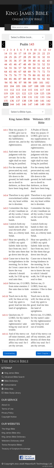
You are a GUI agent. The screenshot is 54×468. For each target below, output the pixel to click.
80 (34, 75)
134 (48, 97)
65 (10, 71)
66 (15, 71)
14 (6, 53)
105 (18, 86)
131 (30, 97)
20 (34, 53)
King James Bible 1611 (11, 433)
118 (48, 89)
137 (18, 100)
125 (42, 93)
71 (39, 71)
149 (42, 104)
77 (20, 75)
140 (36, 100)
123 (30, 93)
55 (10, 67)
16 (15, 53)
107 (30, 86)
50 (34, 64)
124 (36, 93)
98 (25, 82)
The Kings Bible (8, 429)
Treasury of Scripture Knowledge (16, 449)
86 (15, 78)
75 (10, 75)
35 (10, 60)
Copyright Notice (9, 417)
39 (29, 60)
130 (24, 97)
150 (48, 104)
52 (44, 64)
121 (18, 93)
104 (12, 86)
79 (29, 75)
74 (6, 75)
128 (12, 97)
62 (44, 67)
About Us (6, 405)
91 (39, 78)
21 (39, 53)
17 (20, 53)
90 (34, 78)
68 (25, 71)
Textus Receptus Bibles (12, 445)
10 (35, 49)
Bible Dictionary (10, 381)
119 (5, 93)
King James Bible (11, 373)
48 (25, 64)
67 (20, 71)
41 (39, 60)
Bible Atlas (8, 389)
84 (6, 78)
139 (30, 100)
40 (34, 60)
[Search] (25, 27)
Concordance (9, 385)
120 (11, 93)
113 (18, 89)
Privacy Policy (7, 413)
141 (42, 100)
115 (30, 89)
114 (24, 89)
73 (48, 71)
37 (20, 60)
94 (6, 82)
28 (25, 57)
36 (15, 60)
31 (39, 57)
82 (44, 75)
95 (11, 82)
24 (6, 57)
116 (36, 89)
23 (48, 53)
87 (20, 78)
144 (12, 104)
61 (39, 67)
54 (6, 67)
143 (5, 104)
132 (36, 97)
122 (24, 93)
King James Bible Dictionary (13, 437)
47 (20, 64)
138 (24, 100)
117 (42, 89)
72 (44, 71)
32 (44, 57)
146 (24, 104)
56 (15, 67)
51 (39, 64)
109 (42, 86)
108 (36, 86)
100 (35, 82)
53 (48, 64)
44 (6, 64)
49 (29, 64)
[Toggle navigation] (51, 2)
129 (18, 97)
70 (34, 71)
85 (10, 78)
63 (48, 67)
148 (36, 104)
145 (18, 104)
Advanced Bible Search (13, 377)
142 (48, 100)
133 (42, 97)
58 (25, 67)
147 (30, 104)
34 (6, 60)
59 (29, 67)
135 (5, 100)
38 (25, 60)
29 (29, 57)
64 (6, 71)
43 (48, 60)
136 (12, 100)
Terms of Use (7, 409)
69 (29, 71)
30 (34, 57)
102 (47, 82)
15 (10, 53)
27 (20, 57)
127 (5, 97)
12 (45, 49)
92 (44, 78)
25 (10, 57)
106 (24, 86)
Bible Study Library (11, 393)
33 (48, 57)
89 (29, 78)
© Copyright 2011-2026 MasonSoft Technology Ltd (27, 463)
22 (44, 53)
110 (48, 86)
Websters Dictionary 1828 (13, 441)
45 (10, 64)
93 (48, 78)
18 (25, 53)
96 (16, 82)
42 (44, 60)
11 (40, 49)
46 (15, 64)
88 (25, 78)
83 (48, 75)
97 (20, 82)
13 (49, 49)
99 (30, 82)
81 (39, 75)
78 (25, 75)
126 (48, 93)
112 (12, 89)
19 (29, 53)
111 (6, 89)
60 (34, 67)
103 (5, 86)
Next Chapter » (43, 353)
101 (41, 82)
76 (15, 75)
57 (20, 67)
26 (15, 57)
